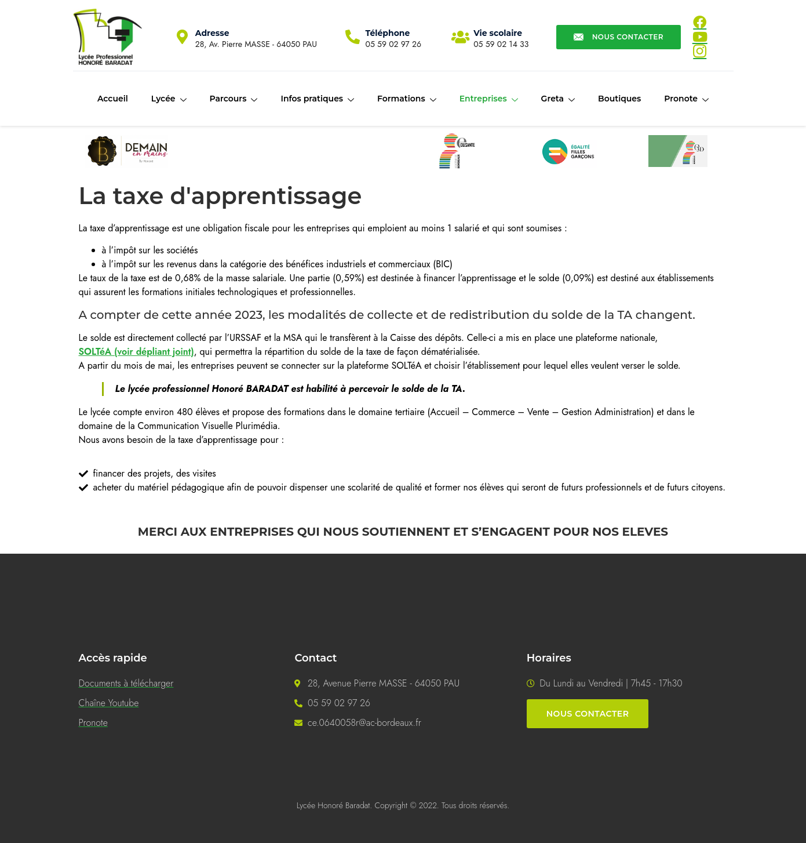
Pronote (686, 99)
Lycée (169, 99)
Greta (558, 99)
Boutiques (619, 98)
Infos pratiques (317, 99)
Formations (406, 99)
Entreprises (488, 99)
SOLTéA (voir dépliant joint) (136, 351)
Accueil (112, 98)
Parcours (234, 99)
